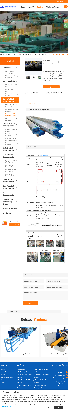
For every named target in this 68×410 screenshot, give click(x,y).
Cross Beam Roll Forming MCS (10, 170)
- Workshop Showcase (6, 377)
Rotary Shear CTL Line (11, 90)
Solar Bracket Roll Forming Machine (11, 114)
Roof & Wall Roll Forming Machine (8, 100)
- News (2, 380)
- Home (2, 369)
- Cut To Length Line (23, 372)
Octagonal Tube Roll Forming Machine (8, 202)
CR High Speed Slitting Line (10, 72)
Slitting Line (7, 67)
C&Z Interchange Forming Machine (11, 139)
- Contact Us (3, 382)
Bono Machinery (44, 155)
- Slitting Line (21, 369)
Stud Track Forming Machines (11, 143)
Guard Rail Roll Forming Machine (8, 180)
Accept (58, 407)
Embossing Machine (9, 208)
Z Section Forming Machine (11, 134)
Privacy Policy (6, 406)
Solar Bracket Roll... (45, 54)
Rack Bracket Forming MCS (9, 166)
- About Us (3, 372)
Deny (47, 407)
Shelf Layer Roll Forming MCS (10, 175)
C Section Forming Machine (11, 130)
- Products (3, 374)
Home (15, 54)
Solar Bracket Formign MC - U (37, 92)
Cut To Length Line (9, 81)
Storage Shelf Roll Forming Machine (9, 156)
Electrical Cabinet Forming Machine (8, 194)
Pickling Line (7, 213)
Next (48, 92)
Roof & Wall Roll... (31, 54)
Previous (28, 92)
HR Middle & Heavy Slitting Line (11, 76)
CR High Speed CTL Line (11, 85)
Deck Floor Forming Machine (11, 119)
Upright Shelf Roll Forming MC (11, 161)
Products (21, 54)
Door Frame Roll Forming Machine (8, 187)
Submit (30, 303)
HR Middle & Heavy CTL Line (11, 94)
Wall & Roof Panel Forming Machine (11, 105)
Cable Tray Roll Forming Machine (8, 149)
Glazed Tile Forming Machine (11, 110)
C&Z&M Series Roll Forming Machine (9, 125)
